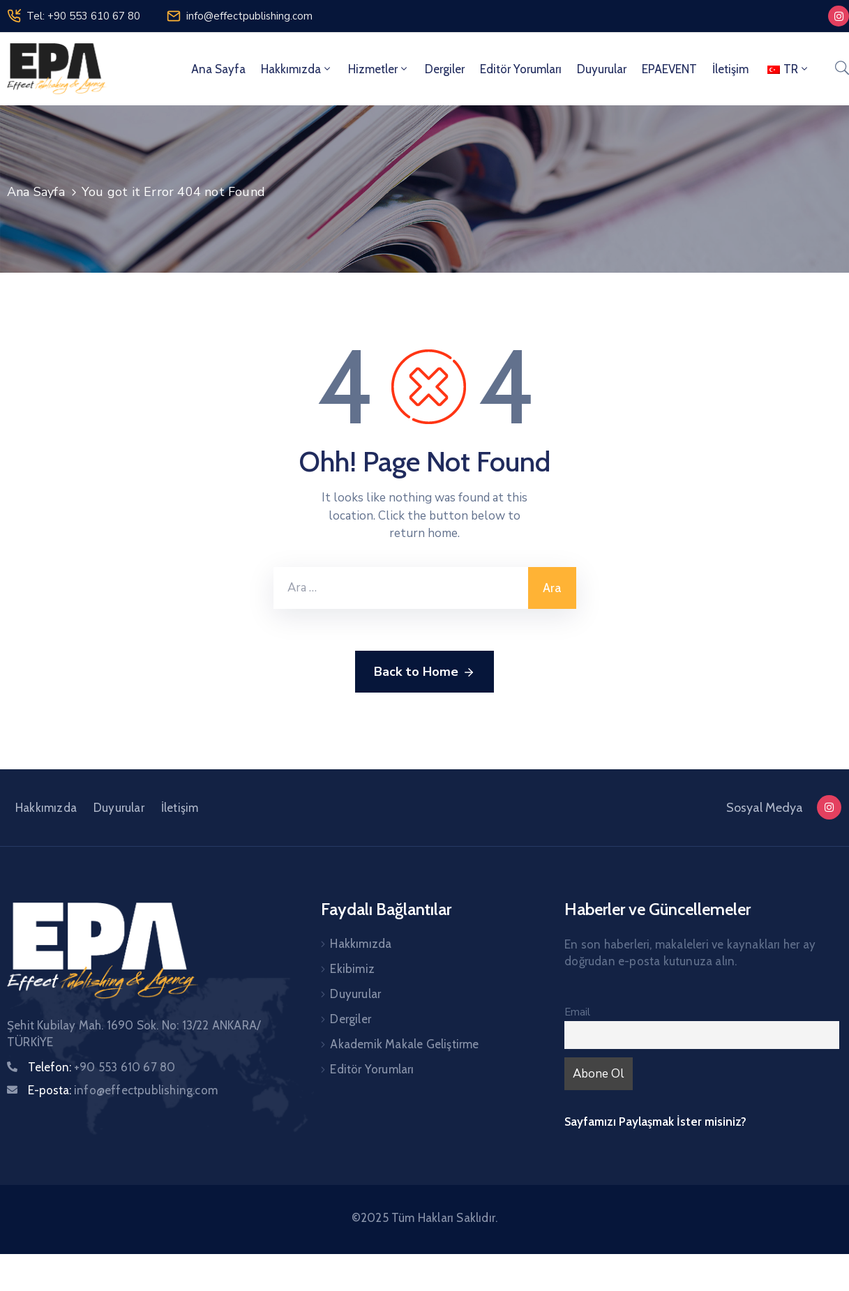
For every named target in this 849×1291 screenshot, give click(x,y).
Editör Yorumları (521, 69)
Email (577, 1012)
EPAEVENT (669, 69)
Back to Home (424, 672)
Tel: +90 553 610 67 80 (83, 16)
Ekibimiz (352, 969)
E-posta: (123, 1090)
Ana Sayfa (218, 69)
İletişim (730, 69)
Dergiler (445, 69)
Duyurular (601, 69)
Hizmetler (379, 69)
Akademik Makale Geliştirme (404, 1044)
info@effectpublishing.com (249, 16)
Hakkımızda (297, 69)
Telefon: (101, 1067)
